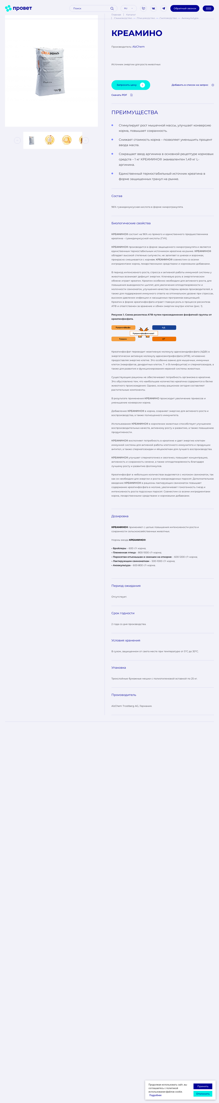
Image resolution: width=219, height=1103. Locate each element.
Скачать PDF (122, 94)
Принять (202, 1086)
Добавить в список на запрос (193, 84)
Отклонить (203, 1093)
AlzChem (138, 46)
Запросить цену (131, 85)
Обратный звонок (185, 8)
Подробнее (155, 1095)
